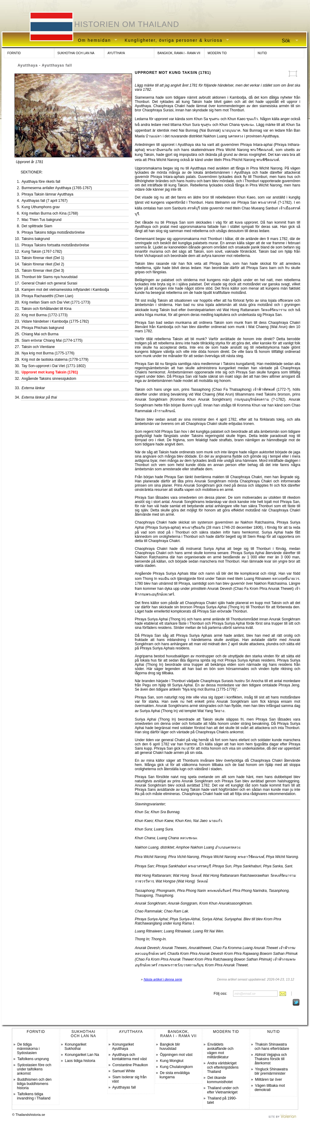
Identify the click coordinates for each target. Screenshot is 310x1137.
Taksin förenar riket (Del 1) (42, 258)
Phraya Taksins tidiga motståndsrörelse (53, 232)
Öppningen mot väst (176, 1055)
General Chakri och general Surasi (49, 283)
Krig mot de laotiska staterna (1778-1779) (54, 359)
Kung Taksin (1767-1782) (41, 251)
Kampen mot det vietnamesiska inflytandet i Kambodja (65, 290)
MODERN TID (217, 53)
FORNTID (14, 53)
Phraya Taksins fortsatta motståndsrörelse (55, 245)
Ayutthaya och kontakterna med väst (129, 1057)
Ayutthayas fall (124, 1087)
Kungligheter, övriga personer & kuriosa (174, 40)
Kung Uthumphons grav (40, 207)
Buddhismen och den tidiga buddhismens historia (34, 1083)
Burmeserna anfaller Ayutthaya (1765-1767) (56, 188)
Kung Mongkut (171, 1061)
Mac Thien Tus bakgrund (41, 220)
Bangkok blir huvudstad (170, 1046)
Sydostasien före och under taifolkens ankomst (34, 1069)
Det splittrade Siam (36, 226)
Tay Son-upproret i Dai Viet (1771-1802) (53, 366)
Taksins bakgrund (35, 239)
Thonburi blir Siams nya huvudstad (49, 277)
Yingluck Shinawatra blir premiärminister (271, 1071)
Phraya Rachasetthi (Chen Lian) (47, 296)
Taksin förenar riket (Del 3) (42, 270)
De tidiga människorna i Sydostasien (28, 1048)
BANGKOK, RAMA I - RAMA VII (178, 53)
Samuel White (123, 1071)
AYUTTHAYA (116, 53)
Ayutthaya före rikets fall (40, 181)
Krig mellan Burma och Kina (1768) (49, 213)
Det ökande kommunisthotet (220, 1080)
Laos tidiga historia (80, 1061)
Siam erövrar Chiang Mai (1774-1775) (51, 340)
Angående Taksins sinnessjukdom (48, 378)
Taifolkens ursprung (33, 1059)
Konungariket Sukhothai (75, 1046)
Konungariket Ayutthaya (123, 1046)
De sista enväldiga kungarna (175, 1075)
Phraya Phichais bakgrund (42, 328)
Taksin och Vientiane (38, 347)
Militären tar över (268, 1079)
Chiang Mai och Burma (39, 334)
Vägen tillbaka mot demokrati (270, 1087)
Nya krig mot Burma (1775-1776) (47, 353)
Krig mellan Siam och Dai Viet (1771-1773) (55, 302)
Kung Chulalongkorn (176, 1067)
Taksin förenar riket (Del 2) (42, 264)
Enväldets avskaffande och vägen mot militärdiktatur (220, 1050)
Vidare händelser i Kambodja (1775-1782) (55, 321)
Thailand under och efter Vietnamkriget (223, 1090)
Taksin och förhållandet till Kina (46, 309)
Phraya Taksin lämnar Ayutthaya (47, 194)
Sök (287, 41)
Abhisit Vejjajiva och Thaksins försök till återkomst (271, 1059)
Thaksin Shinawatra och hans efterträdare (272, 1046)
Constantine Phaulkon (130, 1065)
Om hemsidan (95, 40)
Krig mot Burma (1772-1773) (44, 315)
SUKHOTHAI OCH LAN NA (76, 53)
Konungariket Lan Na (82, 1055)
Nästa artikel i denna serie (162, 979)
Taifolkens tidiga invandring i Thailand (34, 1096)
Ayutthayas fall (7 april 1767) (44, 201)
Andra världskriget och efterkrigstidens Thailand (223, 1067)
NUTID (262, 53)
